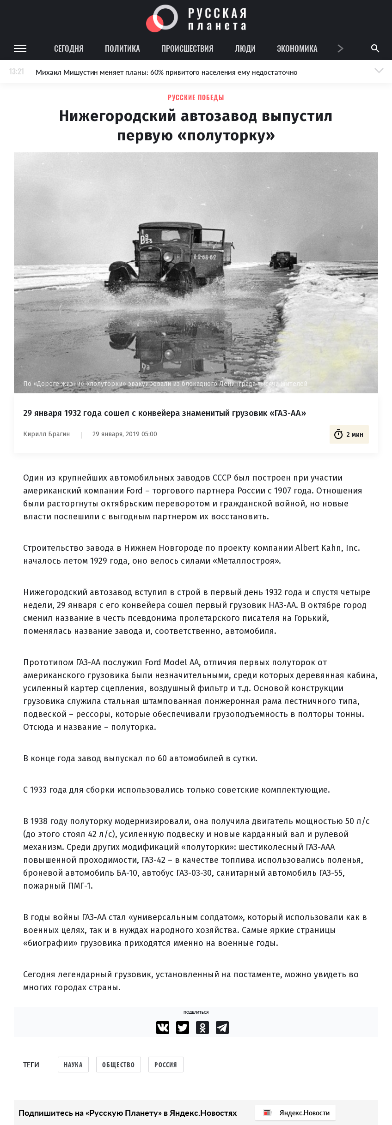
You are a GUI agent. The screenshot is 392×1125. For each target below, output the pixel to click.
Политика (122, 48)
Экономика (297, 48)
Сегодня (69, 48)
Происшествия (187, 48)
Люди (245, 48)
